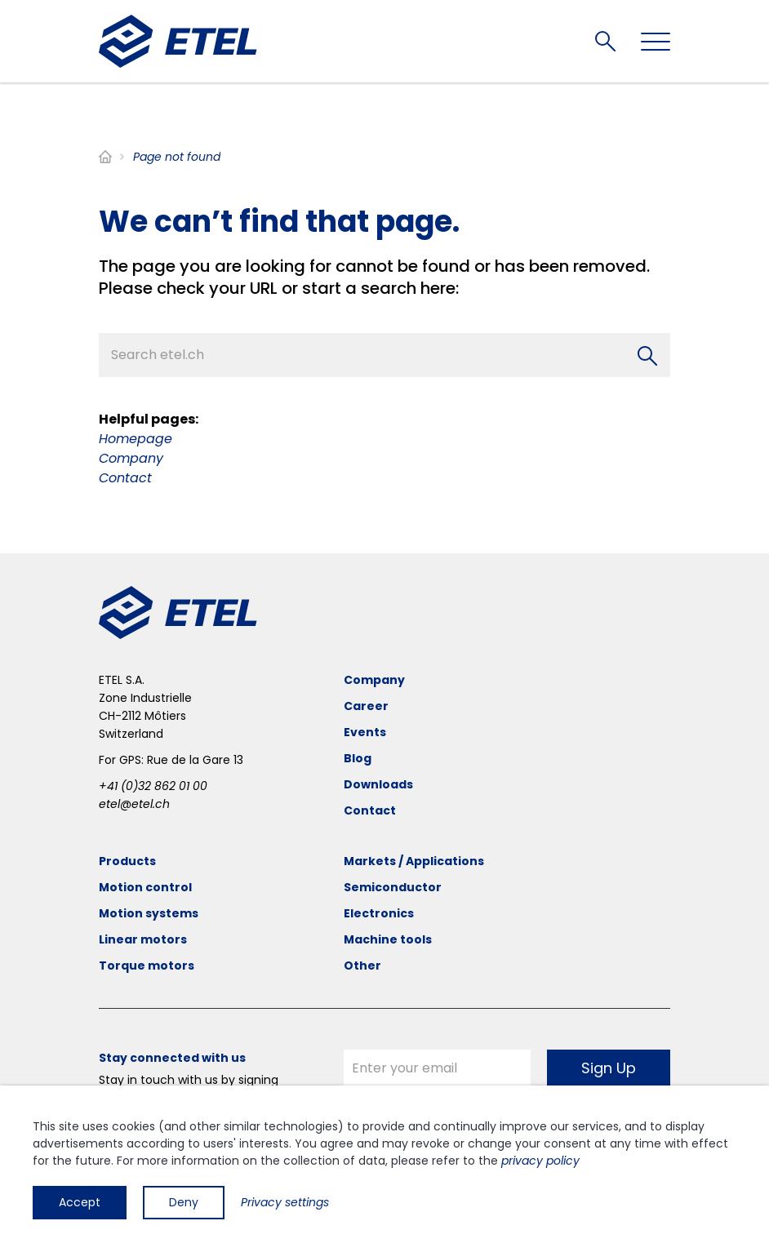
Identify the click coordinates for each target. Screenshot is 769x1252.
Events (365, 732)
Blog (357, 758)
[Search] (647, 356)
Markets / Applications (414, 861)
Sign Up (608, 1068)
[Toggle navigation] (655, 42)
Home (105, 156)
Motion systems (148, 913)
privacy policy (540, 1160)
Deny (183, 1202)
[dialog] (384, 1169)
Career (366, 706)
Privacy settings (285, 1202)
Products (127, 861)
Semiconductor (393, 887)
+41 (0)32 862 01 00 (153, 786)
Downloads (378, 784)
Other (362, 965)
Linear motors (143, 939)
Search (605, 41)
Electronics (379, 913)
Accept (79, 1202)
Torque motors (146, 965)
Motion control (145, 887)
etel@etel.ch (134, 804)
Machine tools (388, 939)
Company (131, 458)
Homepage (135, 438)
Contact (125, 477)
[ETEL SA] (178, 41)
